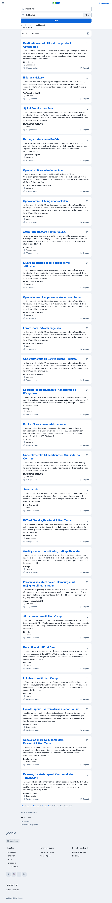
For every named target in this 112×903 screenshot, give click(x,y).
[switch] (88, 33)
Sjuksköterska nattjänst (38, 108)
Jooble (20, 898)
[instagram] (14, 874)
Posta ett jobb (45, 856)
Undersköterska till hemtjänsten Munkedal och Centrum (52, 456)
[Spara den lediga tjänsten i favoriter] (87, 43)
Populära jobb (25, 821)
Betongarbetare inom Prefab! (41, 139)
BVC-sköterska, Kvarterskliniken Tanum (47, 520)
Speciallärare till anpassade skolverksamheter (52, 297)
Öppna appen (105, 3)
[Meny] (3, 3)
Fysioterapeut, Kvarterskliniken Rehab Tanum (51, 709)
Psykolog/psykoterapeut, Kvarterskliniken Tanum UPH (49, 776)
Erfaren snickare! (33, 77)
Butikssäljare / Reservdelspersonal (44, 424)
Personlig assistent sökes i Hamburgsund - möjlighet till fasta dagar (49, 583)
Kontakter (11, 856)
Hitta (56, 21)
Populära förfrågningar (30, 812)
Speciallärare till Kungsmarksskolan (45, 201)
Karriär (9, 859)
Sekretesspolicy (12, 890)
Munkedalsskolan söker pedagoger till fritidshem (46, 264)
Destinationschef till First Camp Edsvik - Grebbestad (48, 45)
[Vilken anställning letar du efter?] (56, 8)
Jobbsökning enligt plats (29, 824)
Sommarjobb (31, 489)
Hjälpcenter (11, 863)
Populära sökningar (79, 852)
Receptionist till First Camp (40, 647)
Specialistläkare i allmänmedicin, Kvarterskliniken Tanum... (43, 741)
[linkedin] (24, 874)
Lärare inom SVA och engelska (42, 328)
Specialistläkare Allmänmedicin (43, 170)
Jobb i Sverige (12, 866)
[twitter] (19, 874)
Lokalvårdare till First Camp (40, 678)
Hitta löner (76, 856)
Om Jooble (11, 852)
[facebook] (8, 874)
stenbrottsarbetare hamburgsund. (44, 231)
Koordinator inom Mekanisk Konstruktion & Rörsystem (49, 391)
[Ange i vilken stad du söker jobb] (56, 15)
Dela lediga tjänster (47, 852)
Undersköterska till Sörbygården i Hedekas (50, 358)
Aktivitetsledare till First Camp (42, 616)
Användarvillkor (12, 885)
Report (84, 68)
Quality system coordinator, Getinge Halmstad (52, 551)
